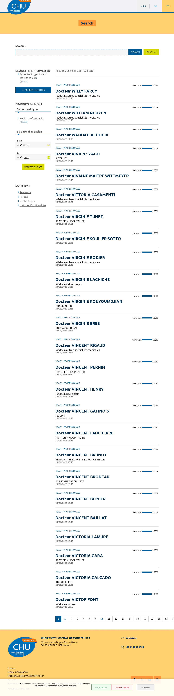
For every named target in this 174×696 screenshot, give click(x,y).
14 (130, 618)
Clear (136, 52)
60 (152, 618)
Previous (58, 619)
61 (159, 618)
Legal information (18, 672)
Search (152, 52)
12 (116, 618)
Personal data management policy (26, 676)
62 (166, 618)
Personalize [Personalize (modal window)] (145, 687)
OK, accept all (101, 687)
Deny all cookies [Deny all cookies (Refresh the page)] (122, 687)
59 (145, 618)
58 (137, 618)
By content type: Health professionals (33, 76)
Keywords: (20, 46)
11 (109, 618)
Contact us (129, 638)
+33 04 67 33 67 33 (132, 647)
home (12, 668)
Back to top (166, 629)
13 (123, 618)
